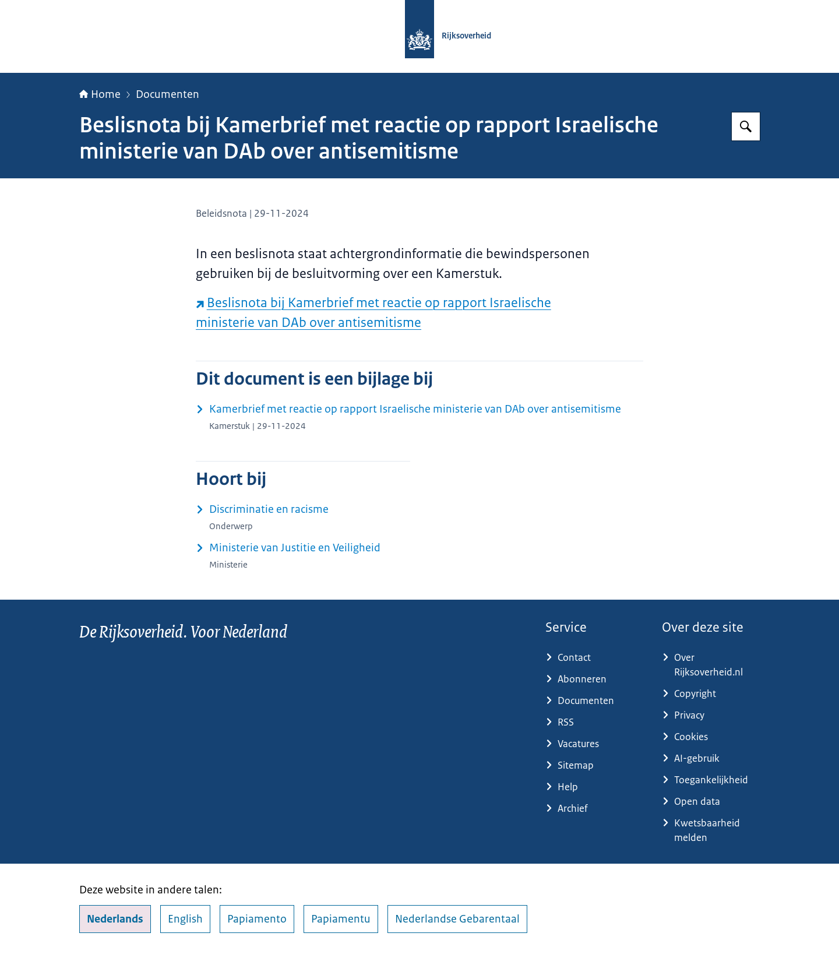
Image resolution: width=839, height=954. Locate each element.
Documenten (167, 94)
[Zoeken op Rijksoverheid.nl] (746, 126)
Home (100, 94)
